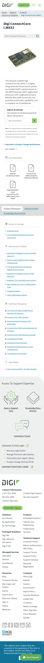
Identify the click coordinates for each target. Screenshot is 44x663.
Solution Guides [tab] (31, 208)
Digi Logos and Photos (8, 586)
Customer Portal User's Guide (15, 466)
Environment (29, 587)
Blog (4, 576)
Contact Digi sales (10, 500)
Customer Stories (10, 580)
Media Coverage (30, 606)
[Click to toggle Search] (34, 5)
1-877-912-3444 (9, 493)
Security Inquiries (31, 497)
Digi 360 (5, 535)
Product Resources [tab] (12, 208)
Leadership (28, 599)
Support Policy (29, 556)
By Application (8, 521)
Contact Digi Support (32, 493)
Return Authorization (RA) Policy (32, 547)
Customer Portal (30, 541)
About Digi (27, 576)
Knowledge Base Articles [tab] (15, 213)
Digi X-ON (6, 546)
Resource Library (9, 598)
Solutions (6, 515)
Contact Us (24, 5)
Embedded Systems (32, 518)
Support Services (30, 559)
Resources (6, 573)
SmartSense (7, 563)
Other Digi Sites (30, 610)
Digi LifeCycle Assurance (8, 541)
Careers (26, 584)
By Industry (7, 518)
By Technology (8, 525)
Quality (26, 617)
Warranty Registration (28, 565)
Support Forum (30, 552)
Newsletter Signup (12, 507)
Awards (26, 580)
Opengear (6, 555)
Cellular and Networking (28, 523)
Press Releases (29, 613)
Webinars (6, 609)
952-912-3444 (8, 497)
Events (5, 590)
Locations (27, 602)
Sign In (5, 602)
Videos (5, 605)
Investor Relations (31, 595)
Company (27, 573)
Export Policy (29, 591)
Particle (5, 559)
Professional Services (28, 530)
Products (27, 515)
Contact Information (11, 490)
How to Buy (7, 594)
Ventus (5, 566)
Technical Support (31, 538)
